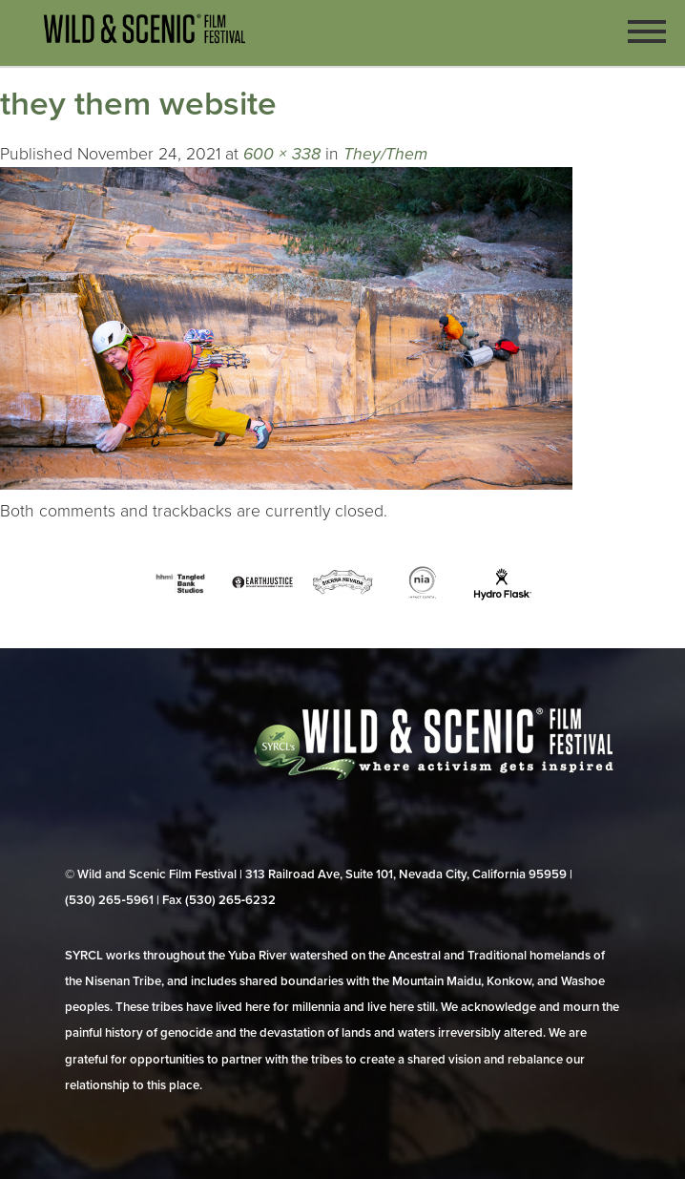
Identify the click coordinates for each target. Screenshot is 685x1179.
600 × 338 (282, 154)
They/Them (385, 154)
